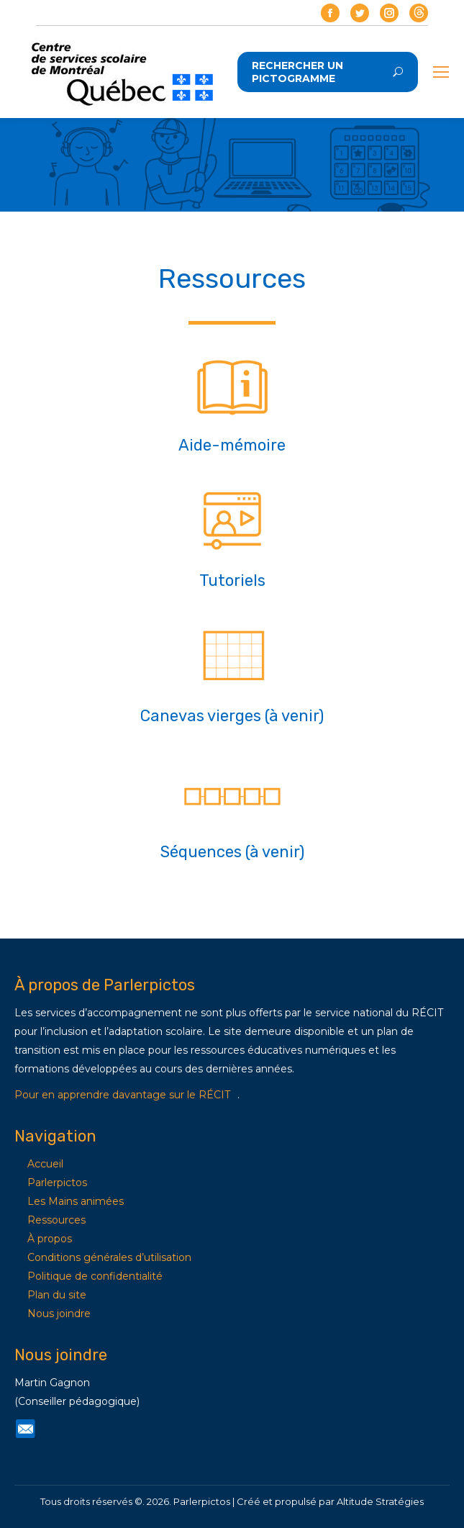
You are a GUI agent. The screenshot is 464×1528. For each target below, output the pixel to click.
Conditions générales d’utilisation (109, 1257)
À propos (49, 1238)
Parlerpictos (57, 1182)
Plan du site (56, 1294)
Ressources (56, 1219)
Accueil (45, 1163)
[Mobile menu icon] (441, 72)
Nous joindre (59, 1313)
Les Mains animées (75, 1201)
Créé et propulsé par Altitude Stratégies (330, 1501)
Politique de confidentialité (95, 1276)
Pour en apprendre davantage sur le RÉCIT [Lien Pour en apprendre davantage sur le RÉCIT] (122, 1094)
